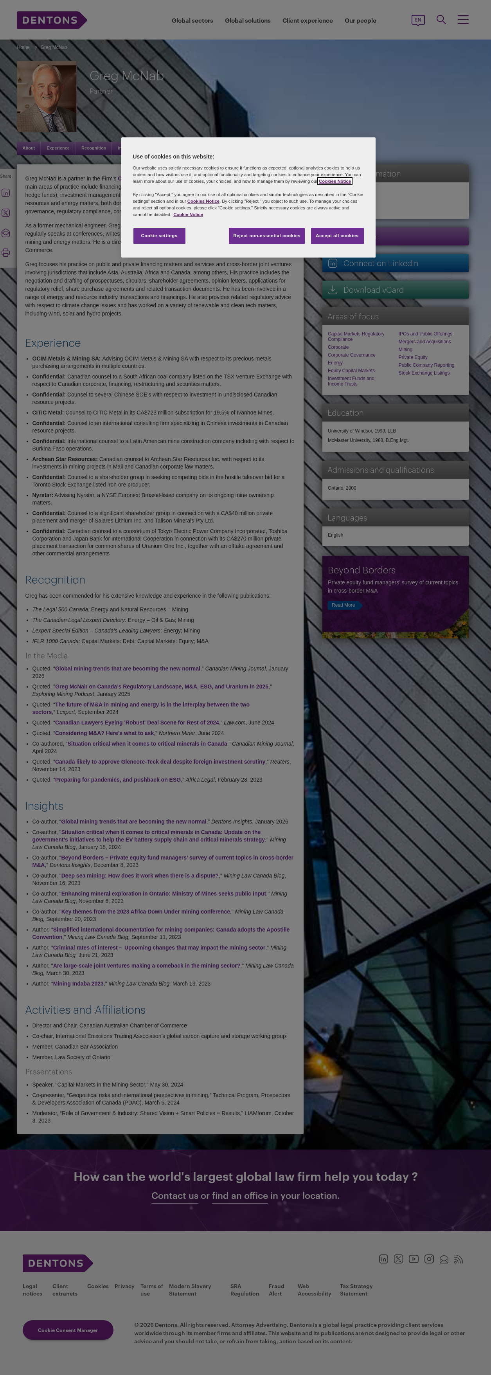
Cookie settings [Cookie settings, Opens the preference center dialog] (159, 235)
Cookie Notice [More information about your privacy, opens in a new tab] (188, 214)
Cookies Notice (335, 181)
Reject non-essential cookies (266, 235)
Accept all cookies (337, 235)
